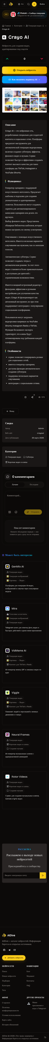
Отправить (33, 512)
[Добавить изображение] (9, 512)
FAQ (28, 985)
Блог (28, 971)
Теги (4, 990)
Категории (6, 985)
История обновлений (10, 1025)
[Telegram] (9, 950)
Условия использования (11, 1015)
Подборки (6, 981)
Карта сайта (6, 1020)
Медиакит (30, 976)
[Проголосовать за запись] (7, 59)
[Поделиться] (32, 397)
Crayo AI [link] (5, 29)
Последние (34, 484)
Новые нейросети (9, 976)
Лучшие (15, 484)
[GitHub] (4, 950)
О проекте (6, 1003)
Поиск (4, 971)
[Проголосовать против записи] (42, 59)
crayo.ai (40, 433)
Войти (42, 4)
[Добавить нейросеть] (34, 4)
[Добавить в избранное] (25, 397)
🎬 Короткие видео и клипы (16, 462)
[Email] (15, 950)
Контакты (30, 981)
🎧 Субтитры (28, 457)
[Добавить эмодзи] (16, 512)
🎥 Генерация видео (34, 26)
